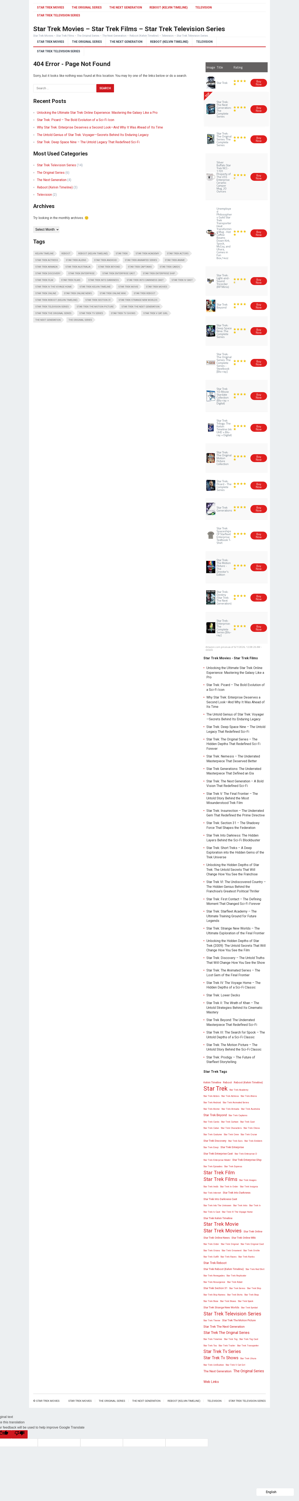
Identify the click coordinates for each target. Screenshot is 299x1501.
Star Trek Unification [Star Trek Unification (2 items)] (213, 1365)
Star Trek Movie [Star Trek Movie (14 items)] (128, 286)
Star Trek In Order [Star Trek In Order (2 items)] (229, 1186)
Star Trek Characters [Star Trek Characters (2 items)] (231, 1128)
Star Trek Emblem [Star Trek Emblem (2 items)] (253, 1141)
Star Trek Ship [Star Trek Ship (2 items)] (254, 1288)
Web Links (211, 1382)
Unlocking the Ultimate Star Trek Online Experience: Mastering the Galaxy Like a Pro (97, 113)
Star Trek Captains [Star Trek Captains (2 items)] (140, 266)
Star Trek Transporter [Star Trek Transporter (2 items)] (248, 1345)
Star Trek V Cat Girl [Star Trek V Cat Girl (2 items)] (155, 313)
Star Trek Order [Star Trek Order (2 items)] (211, 1244)
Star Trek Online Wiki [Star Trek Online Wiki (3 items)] (113, 293)
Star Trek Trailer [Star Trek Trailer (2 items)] (227, 1345)
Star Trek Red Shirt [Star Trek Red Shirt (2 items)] (255, 1269)
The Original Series (87, 7)
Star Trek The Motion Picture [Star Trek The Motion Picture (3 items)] (95, 306)
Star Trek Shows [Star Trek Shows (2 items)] (228, 1301)
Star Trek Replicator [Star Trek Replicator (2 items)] (236, 1275)
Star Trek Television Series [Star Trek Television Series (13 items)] (52, 306)
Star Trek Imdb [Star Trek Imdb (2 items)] (210, 1186)
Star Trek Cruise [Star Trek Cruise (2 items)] (249, 1134)
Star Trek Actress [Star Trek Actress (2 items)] (46, 260)
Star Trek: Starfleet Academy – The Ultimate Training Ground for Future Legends (231, 916)
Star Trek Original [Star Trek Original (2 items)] (230, 1244)
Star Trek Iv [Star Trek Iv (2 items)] (255, 1205)
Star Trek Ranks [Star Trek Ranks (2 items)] (246, 1256)
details (209, 649)
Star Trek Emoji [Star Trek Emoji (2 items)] (211, 1147)
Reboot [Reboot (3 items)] (65, 253)
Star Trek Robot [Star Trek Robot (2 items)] (234, 1282)
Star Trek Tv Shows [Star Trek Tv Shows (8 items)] (123, 313)
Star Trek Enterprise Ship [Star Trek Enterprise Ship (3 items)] (159, 273)
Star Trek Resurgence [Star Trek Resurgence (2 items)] (214, 1282)
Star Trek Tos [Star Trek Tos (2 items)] (210, 1345)
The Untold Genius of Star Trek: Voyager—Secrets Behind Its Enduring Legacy (93, 135)
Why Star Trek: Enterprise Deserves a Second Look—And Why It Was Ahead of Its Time (100, 127)
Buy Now (259, 82)
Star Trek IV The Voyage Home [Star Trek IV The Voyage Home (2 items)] (53, 286)
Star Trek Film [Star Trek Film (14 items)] (44, 280)
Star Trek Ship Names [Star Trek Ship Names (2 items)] (214, 1294)
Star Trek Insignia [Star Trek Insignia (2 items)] (249, 1186)
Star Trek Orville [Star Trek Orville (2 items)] (251, 1250)
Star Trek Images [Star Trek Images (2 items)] (247, 1180)
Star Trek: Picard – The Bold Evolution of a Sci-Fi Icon (75, 120)
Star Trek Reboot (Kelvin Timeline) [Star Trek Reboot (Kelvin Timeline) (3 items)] (56, 300)
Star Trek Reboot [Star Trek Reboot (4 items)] (144, 293)
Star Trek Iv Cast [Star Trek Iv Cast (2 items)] (182, 280)
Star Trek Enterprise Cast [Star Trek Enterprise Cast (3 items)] (118, 273)
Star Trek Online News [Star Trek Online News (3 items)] (78, 293)
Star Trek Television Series (58, 51)
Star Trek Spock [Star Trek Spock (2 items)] (245, 1301)
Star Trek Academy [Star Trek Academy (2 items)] (147, 253)
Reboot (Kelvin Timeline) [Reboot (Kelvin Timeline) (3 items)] (93, 253)
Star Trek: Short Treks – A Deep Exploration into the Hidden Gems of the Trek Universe (235, 852)
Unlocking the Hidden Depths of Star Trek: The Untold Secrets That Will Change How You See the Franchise (232, 869)
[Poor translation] (19, 1434)
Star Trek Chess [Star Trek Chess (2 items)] (252, 1128)
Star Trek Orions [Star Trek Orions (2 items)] (211, 1250)
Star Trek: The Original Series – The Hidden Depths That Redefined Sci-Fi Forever (233, 744)
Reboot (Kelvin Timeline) (169, 7)
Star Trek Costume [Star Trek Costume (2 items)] (212, 1134)
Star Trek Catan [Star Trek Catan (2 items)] (211, 1128)
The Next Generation (125, 7)
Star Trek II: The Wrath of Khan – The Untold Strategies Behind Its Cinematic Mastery (234, 1007)
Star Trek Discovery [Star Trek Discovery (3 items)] (47, 273)
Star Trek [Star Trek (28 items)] (122, 253)
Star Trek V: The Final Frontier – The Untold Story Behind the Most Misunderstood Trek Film (232, 798)
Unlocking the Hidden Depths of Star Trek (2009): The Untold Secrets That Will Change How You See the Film (236, 945)
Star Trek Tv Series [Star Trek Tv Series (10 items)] (91, 313)
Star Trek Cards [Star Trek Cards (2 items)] (170, 266)
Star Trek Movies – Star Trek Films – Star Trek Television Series (129, 29)
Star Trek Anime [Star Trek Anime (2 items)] (175, 260)
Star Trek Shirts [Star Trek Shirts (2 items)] (235, 1294)
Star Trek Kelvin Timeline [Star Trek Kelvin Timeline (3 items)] (95, 286)
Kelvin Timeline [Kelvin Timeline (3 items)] (44, 253)
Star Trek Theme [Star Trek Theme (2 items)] (211, 1320)
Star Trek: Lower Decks (223, 995)
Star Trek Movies (50, 7)
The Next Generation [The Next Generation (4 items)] (48, 320)
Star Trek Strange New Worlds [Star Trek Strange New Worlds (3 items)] (138, 300)
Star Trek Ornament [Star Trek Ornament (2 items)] (231, 1250)
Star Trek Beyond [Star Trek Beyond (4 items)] (109, 266)
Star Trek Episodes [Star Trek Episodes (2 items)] (212, 1166)
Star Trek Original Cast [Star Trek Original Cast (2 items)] (252, 1244)
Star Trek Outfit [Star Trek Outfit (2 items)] (211, 1256)
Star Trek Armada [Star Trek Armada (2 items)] (46, 266)
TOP (207, 95)
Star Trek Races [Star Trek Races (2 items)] (229, 1256)
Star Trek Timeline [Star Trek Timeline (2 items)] (212, 1339)
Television (203, 7)
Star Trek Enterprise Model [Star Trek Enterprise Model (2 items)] (216, 1160)
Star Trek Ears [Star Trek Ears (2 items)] (235, 1141)
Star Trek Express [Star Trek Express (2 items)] (233, 1166)
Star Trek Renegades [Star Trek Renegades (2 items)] (214, 1275)
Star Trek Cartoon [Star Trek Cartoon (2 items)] (229, 1122)
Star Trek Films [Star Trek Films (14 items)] (70, 280)
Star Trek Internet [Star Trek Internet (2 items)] (212, 1193)
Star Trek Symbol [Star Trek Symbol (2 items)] (249, 1307)
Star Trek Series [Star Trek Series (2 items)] (237, 1288)
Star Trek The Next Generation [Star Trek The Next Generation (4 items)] (140, 306)
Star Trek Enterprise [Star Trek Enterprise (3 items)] (81, 273)
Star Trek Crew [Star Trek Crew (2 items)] (231, 1134)
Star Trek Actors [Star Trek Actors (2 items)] (178, 253)
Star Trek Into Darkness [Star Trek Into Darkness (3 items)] (103, 280)
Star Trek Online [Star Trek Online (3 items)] (45, 293)
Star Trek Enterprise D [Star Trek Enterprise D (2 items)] (246, 1153)
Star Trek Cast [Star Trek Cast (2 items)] (247, 1122)
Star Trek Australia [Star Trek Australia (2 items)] (77, 266)
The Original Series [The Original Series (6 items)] (80, 320)
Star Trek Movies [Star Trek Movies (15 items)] (156, 286)
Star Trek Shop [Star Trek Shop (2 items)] (251, 1294)
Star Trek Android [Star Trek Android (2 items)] (105, 260)
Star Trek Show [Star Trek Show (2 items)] (210, 1301)
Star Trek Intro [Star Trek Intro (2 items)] (240, 1205)
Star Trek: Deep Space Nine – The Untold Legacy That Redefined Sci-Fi (88, 142)
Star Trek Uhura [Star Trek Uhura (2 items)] (248, 1358)
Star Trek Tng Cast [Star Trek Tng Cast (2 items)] (248, 1339)
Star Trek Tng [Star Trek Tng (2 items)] (231, 1339)
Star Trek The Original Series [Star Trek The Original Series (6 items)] (53, 313)
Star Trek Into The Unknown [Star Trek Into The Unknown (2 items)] (217, 1205)
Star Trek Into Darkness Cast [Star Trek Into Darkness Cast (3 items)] (145, 280)
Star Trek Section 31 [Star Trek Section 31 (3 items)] (98, 300)
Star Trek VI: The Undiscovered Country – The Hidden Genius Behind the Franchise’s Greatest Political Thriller (236, 886)
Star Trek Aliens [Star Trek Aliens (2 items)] (76, 260)
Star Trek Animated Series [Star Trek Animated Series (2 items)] (141, 260)
